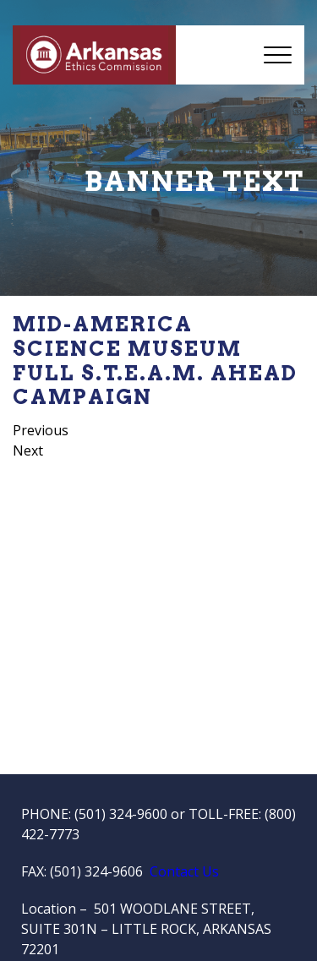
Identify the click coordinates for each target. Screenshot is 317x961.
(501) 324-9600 (120, 814)
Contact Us (184, 871)
